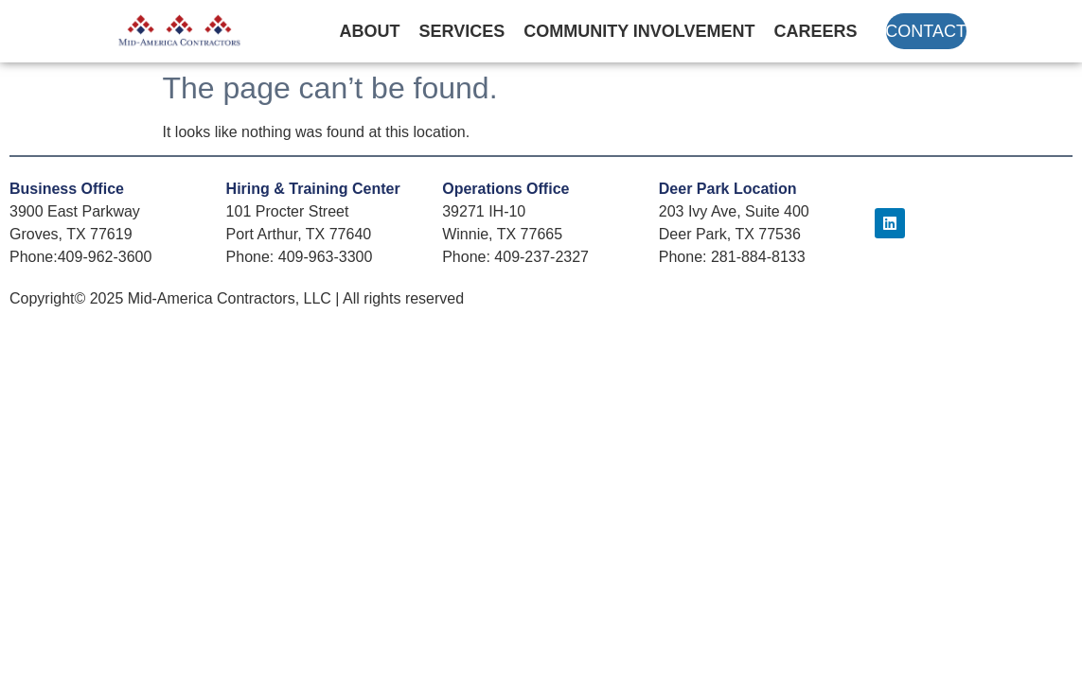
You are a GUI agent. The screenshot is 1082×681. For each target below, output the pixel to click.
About (370, 31)
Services (462, 31)
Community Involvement (638, 31)
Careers (816, 31)
